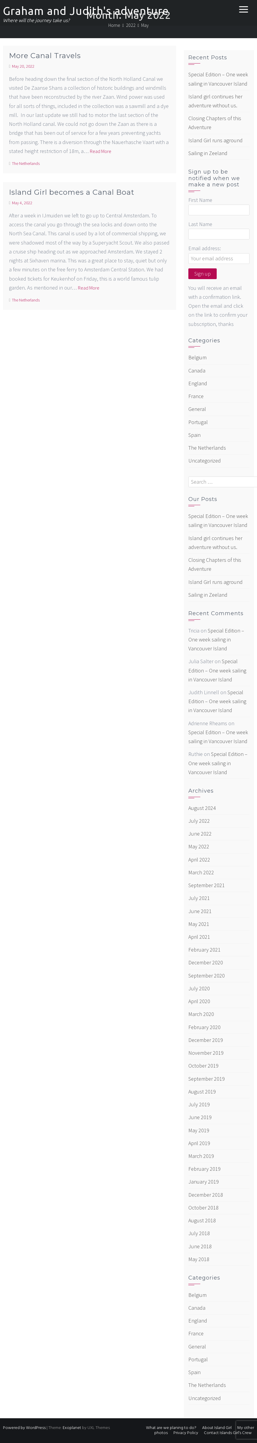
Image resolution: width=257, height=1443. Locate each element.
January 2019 (203, 1181)
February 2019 (204, 1168)
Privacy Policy (185, 1433)
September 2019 (206, 1078)
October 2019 (203, 1065)
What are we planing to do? (171, 1428)
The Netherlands (26, 163)
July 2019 (199, 1104)
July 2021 (199, 898)
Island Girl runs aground (215, 140)
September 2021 (206, 885)
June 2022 (200, 833)
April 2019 (199, 1143)
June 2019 (200, 1117)
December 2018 (205, 1194)
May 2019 (198, 1130)
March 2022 (201, 872)
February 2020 (204, 1027)
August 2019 (202, 1091)
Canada (196, 370)
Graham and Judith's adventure (86, 11)
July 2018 (199, 1233)
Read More (100, 151)
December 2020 (205, 962)
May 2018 (198, 1259)
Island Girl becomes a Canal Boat (71, 192)
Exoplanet (72, 1428)
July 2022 (199, 820)
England (197, 383)
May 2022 (198, 846)
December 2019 (205, 1040)
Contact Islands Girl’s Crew (228, 1433)
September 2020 (206, 975)
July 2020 (199, 988)
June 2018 (200, 1246)
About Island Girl (217, 1428)
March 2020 (201, 1014)
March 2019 (201, 1156)
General (197, 409)
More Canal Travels (45, 55)
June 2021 (200, 911)
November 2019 (206, 1052)
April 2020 (199, 1001)
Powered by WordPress (24, 1428)
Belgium (197, 357)
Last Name (200, 224)
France (196, 396)
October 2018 (203, 1207)
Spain (194, 434)
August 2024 (202, 808)
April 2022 (199, 859)
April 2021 (199, 936)
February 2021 (204, 949)
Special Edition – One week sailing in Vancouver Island (216, 639)
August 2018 (202, 1220)
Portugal (198, 422)
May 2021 (198, 924)
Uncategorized (204, 460)
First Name (200, 200)
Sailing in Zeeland (207, 153)
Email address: (204, 248)
